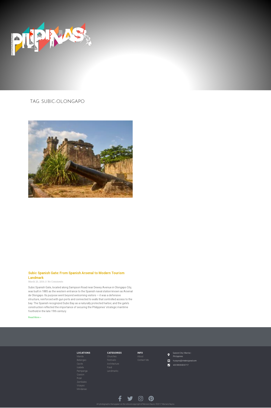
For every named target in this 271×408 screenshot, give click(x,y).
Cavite (80, 363)
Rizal (79, 378)
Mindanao (82, 389)
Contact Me (143, 360)
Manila (80, 356)
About (140, 356)
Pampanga (82, 371)
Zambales (82, 382)
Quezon (80, 374)
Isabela (80, 367)
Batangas (81, 360)
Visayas (81, 385)
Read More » (34, 317)
